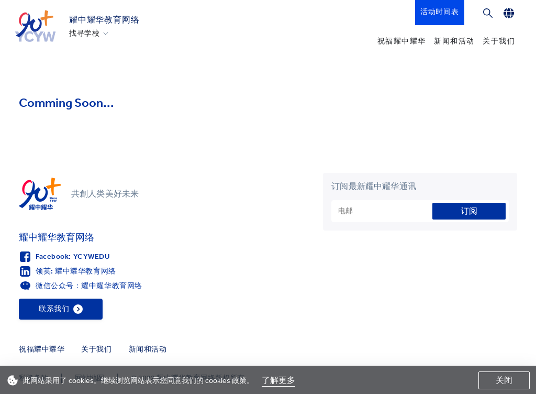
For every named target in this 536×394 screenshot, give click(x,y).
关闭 (504, 380)
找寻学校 (84, 33)
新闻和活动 (454, 41)
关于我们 (499, 41)
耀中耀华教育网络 (104, 20)
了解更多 (278, 380)
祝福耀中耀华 (401, 41)
